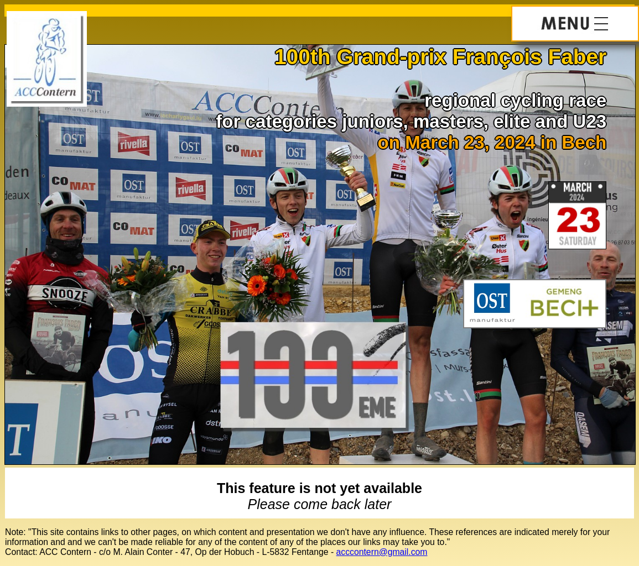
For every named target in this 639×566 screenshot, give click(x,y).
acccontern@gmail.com (382, 552)
